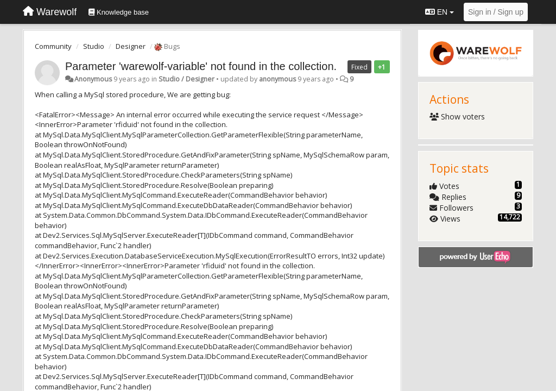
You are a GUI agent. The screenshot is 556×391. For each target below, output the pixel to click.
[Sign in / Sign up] (496, 12)
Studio (93, 46)
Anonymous (93, 79)
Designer (131, 46)
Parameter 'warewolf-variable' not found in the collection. (201, 66)
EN (439, 12)
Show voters (457, 116)
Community (53, 46)
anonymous (277, 79)
